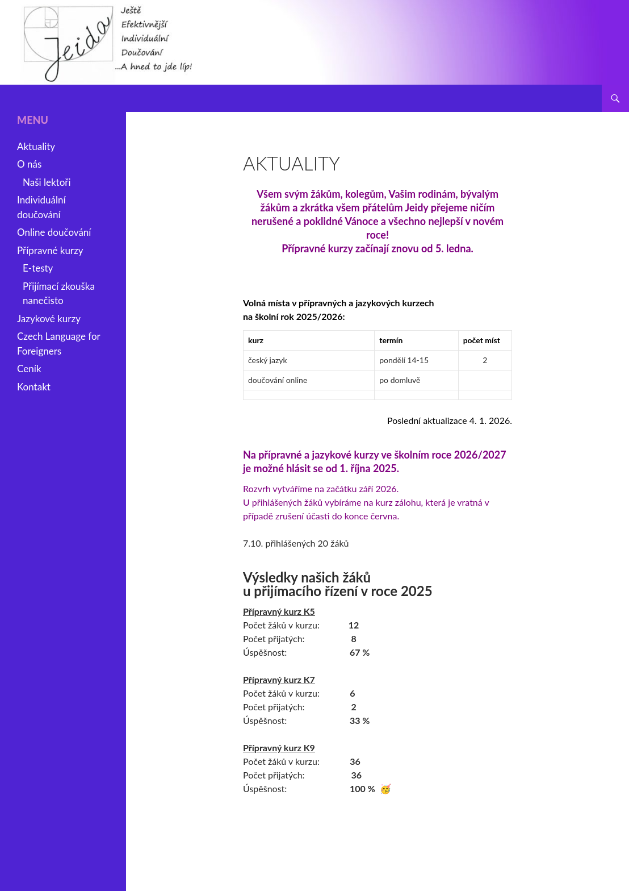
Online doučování (54, 232)
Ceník (29, 368)
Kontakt (34, 387)
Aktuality (36, 146)
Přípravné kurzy (50, 250)
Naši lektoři (47, 182)
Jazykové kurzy (49, 318)
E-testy (38, 268)
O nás (29, 164)
